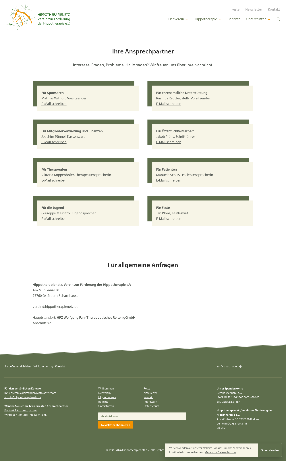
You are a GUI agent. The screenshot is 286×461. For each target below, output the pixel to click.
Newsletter (255, 9)
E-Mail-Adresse (109, 416)
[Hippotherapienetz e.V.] (36, 17)
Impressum (150, 402)
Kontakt (276, 9)
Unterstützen (260, 19)
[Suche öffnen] (280, 18)
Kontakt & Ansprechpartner (20, 410)
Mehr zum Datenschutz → (220, 452)
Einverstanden (270, 450)
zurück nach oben (229, 366)
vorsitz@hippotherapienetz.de (22, 397)
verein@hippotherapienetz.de (55, 306)
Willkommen (41, 366)
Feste (237, 9)
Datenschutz (151, 406)
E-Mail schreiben (54, 103)
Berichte (235, 19)
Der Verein (180, 19)
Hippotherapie (209, 19)
